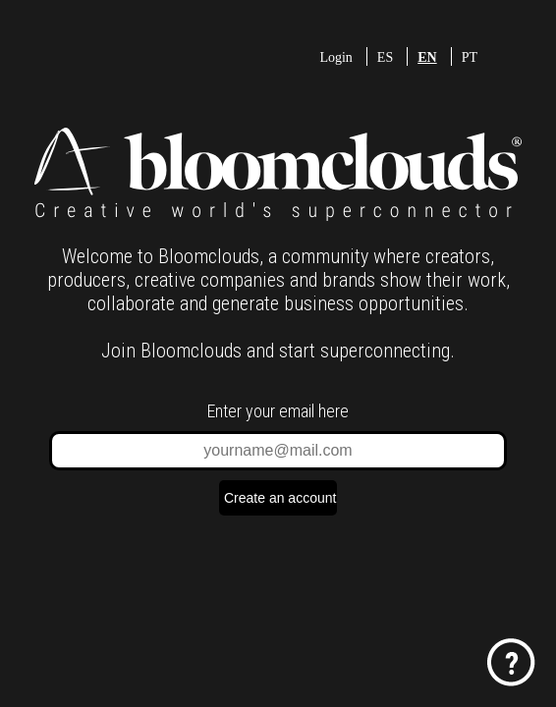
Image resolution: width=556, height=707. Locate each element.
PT (469, 57)
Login (335, 57)
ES (385, 57)
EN (426, 57)
